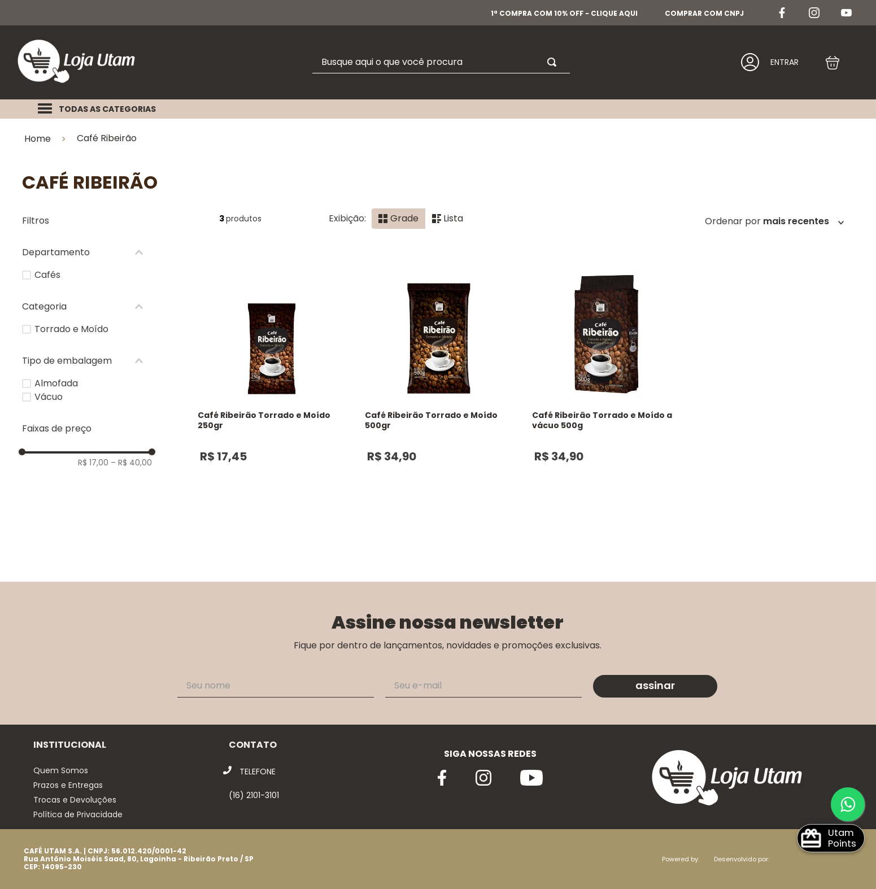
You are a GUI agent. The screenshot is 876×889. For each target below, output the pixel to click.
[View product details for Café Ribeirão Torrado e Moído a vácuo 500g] (606, 400)
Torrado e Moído (71, 329)
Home (37, 139)
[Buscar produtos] (554, 62)
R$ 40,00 (131, 462)
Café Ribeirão (107, 138)
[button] (87, 252)
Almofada (56, 383)
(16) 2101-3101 (254, 795)
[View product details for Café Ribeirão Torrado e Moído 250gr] (271, 400)
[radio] (398, 218)
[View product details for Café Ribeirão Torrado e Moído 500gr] (439, 400)
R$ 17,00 (93, 462)
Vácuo (48, 396)
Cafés (47, 274)
